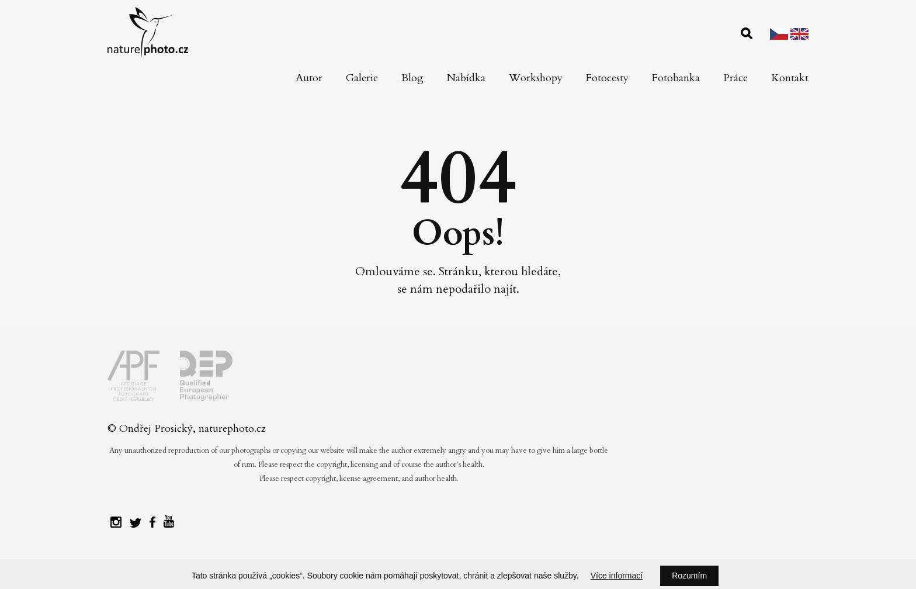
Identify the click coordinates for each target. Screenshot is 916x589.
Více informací (617, 575)
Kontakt (790, 78)
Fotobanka (676, 78)
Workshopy (536, 78)
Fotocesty (607, 78)
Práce (735, 78)
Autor (309, 78)
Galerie (362, 78)
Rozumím (689, 575)
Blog (412, 78)
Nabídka (466, 78)
